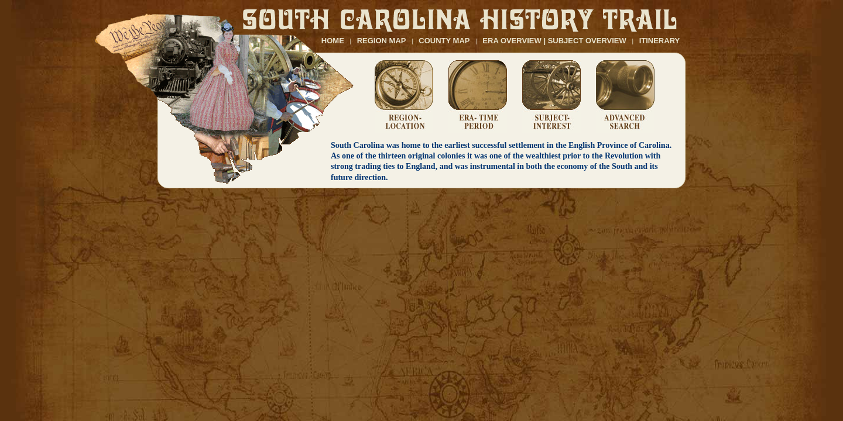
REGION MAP (381, 40)
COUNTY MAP (444, 40)
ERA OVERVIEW (511, 40)
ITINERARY (659, 40)
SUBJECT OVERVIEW (587, 40)
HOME (332, 40)
